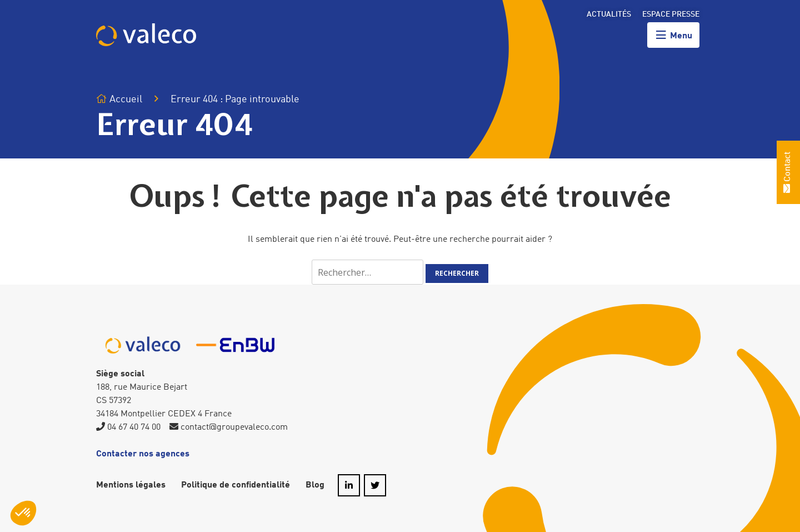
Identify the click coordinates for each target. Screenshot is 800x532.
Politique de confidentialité (235, 485)
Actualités (609, 14)
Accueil (119, 99)
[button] (23, 513)
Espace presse (670, 14)
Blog (315, 485)
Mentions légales (131, 485)
